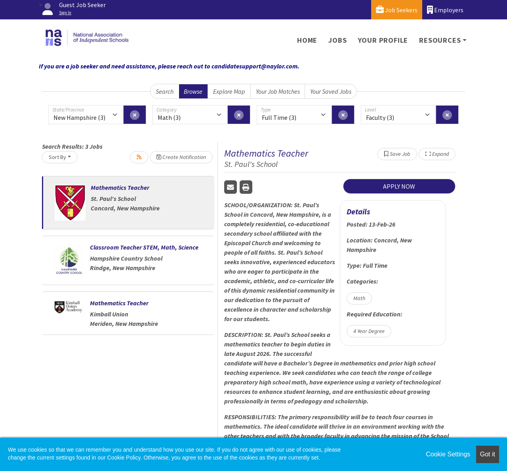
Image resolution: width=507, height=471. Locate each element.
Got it (487, 454)
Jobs (337, 40)
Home (307, 40)
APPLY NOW (399, 186)
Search (164, 91)
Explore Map (229, 91)
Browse (193, 91)
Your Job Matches (278, 91)
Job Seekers (396, 10)
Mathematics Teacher (120, 187)
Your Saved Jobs (330, 91)
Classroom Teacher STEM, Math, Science (144, 247)
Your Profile (383, 40)
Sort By (57, 157)
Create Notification (181, 157)
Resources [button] (440, 40)
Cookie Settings (448, 454)
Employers (445, 10)
